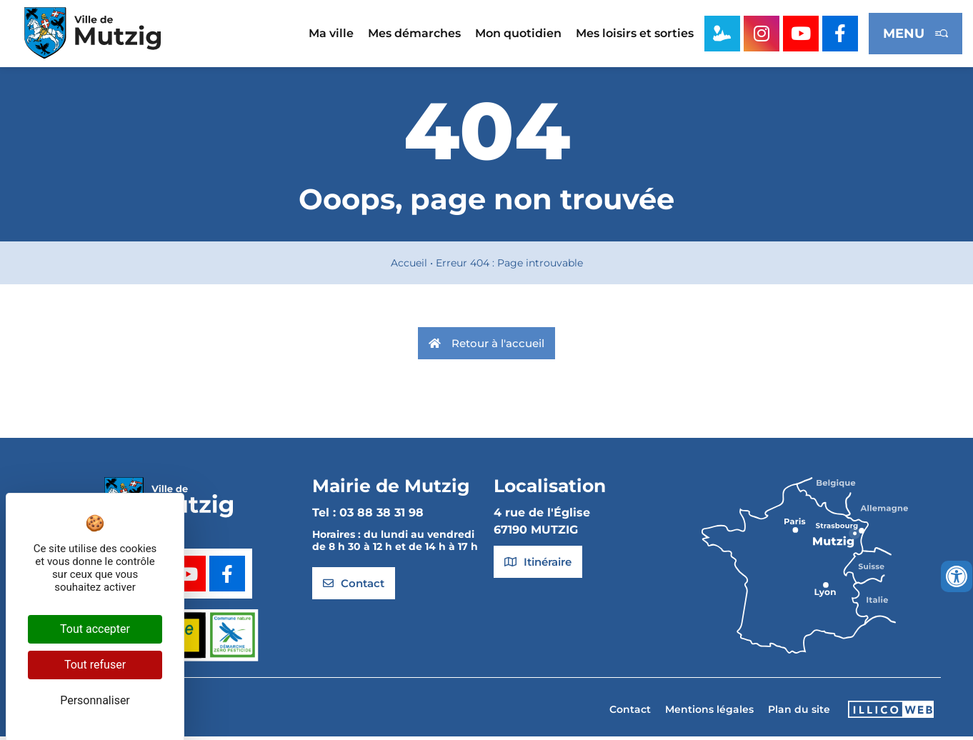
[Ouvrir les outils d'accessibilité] (956, 576)
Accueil (409, 267)
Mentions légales (709, 713)
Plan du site (799, 713)
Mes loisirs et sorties (635, 33)
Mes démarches (414, 33)
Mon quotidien (518, 33)
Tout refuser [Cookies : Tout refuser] (95, 664)
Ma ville (331, 33)
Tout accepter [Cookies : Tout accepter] (95, 629)
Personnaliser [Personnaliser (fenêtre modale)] (95, 700)
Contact (630, 713)
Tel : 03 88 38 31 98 (368, 517)
